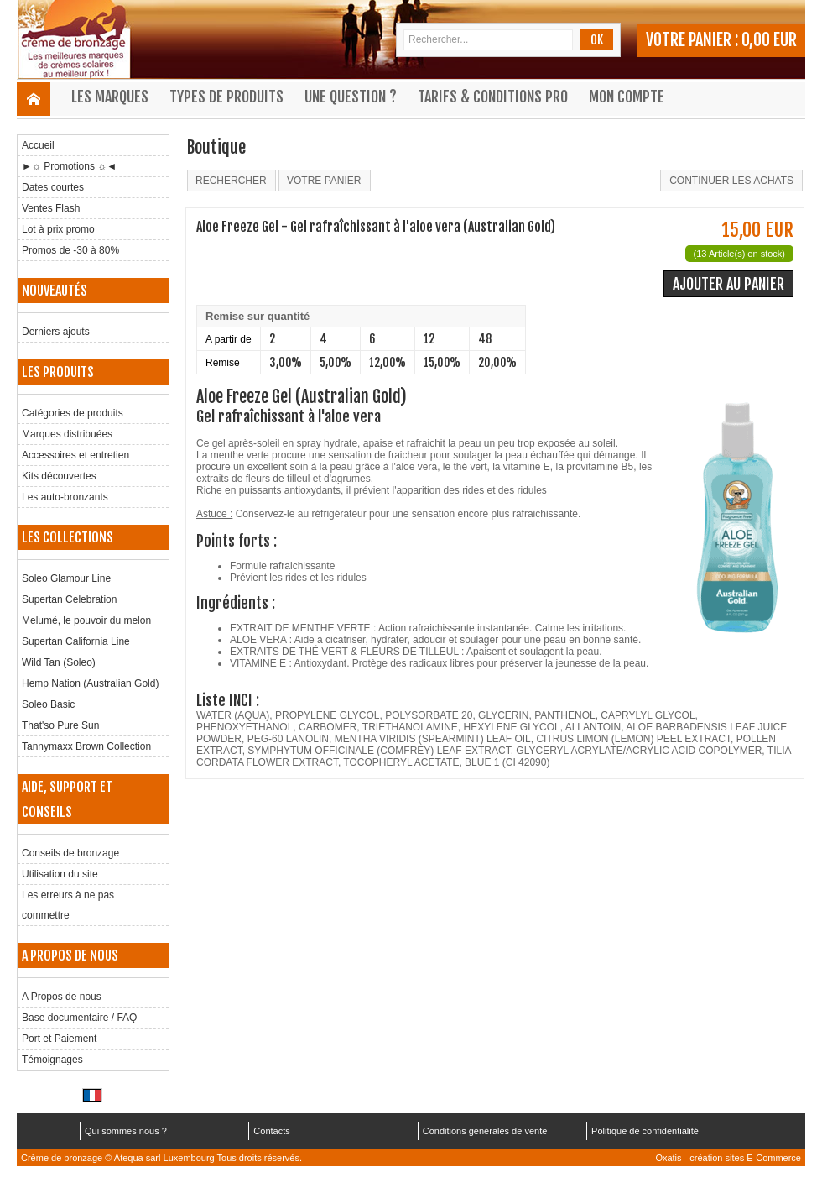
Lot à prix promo (58, 229)
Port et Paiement (59, 1038)
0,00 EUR (769, 39)
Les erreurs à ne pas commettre (68, 905)
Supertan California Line (76, 641)
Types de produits (226, 96)
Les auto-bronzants (65, 497)
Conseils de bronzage (70, 853)
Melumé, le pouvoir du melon (86, 620)
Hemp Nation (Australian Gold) (90, 683)
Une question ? (350, 96)
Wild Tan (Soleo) (59, 662)
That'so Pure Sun (60, 725)
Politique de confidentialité (645, 1131)
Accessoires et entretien (75, 455)
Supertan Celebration (69, 599)
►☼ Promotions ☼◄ (69, 166)
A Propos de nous (61, 996)
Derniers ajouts (56, 332)
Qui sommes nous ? (126, 1131)
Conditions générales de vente (485, 1131)
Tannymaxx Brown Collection (86, 746)
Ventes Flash (51, 208)
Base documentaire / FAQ (79, 1017)
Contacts (271, 1131)
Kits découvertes (59, 476)
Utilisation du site (60, 874)
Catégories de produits (72, 413)
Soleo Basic (48, 704)
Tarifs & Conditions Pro (493, 96)
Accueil (38, 145)
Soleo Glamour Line (66, 578)
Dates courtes (53, 187)
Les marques (109, 96)
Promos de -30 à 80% (70, 250)
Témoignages (52, 1059)
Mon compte (626, 96)
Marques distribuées (67, 434)
